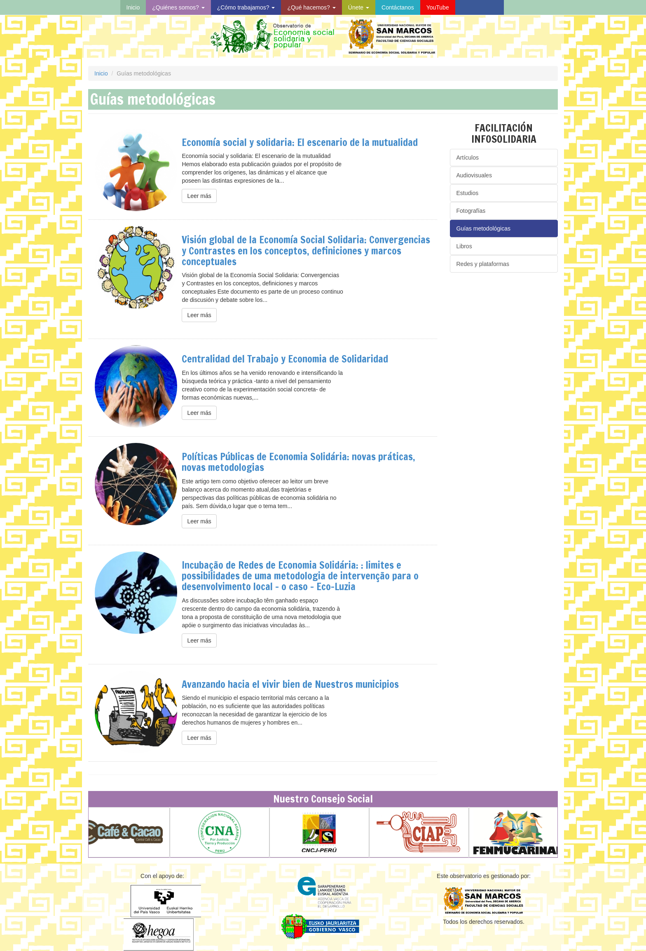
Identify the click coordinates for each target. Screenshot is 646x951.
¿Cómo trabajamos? (246, 7)
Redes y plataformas (482, 264)
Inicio (133, 7)
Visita (479, 7)
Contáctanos (398, 7)
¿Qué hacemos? (311, 7)
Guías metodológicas (483, 228)
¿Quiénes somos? (178, 7)
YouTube (437, 7)
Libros (464, 246)
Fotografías (471, 210)
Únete (358, 7)
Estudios (467, 193)
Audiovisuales (474, 175)
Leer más (199, 196)
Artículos (467, 157)
